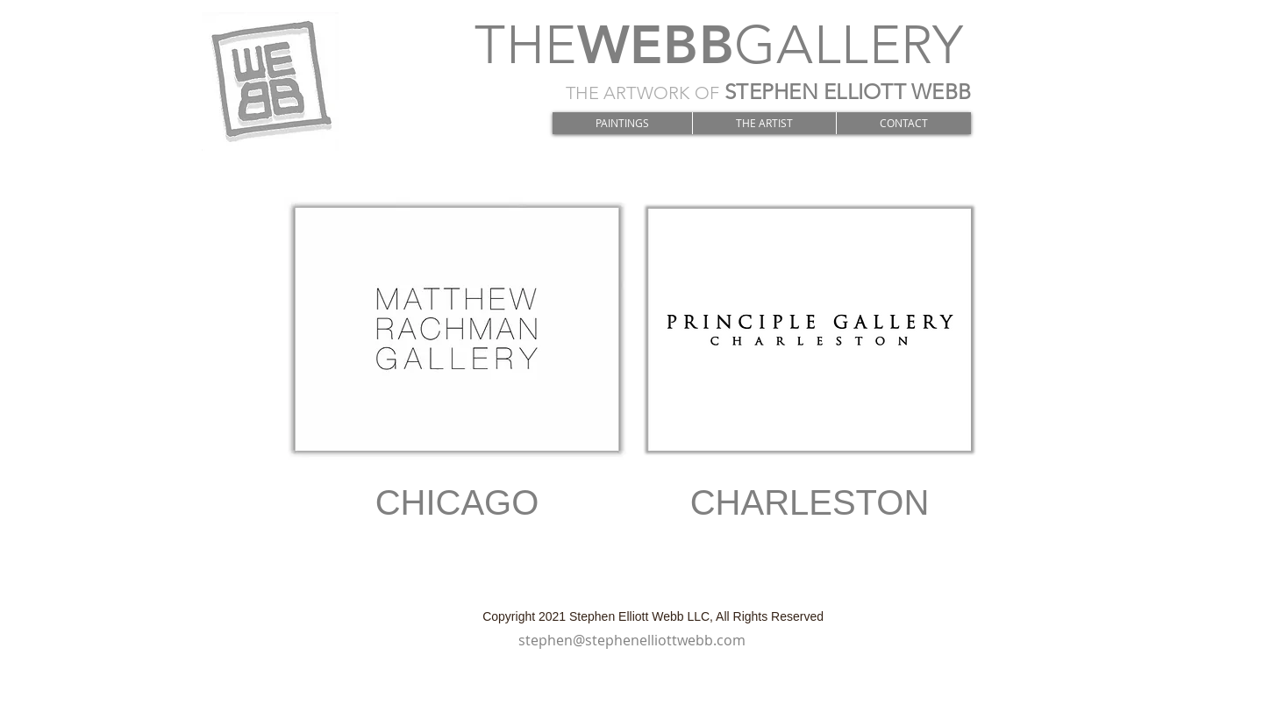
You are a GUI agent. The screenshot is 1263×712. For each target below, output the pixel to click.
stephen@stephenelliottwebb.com (632, 640)
